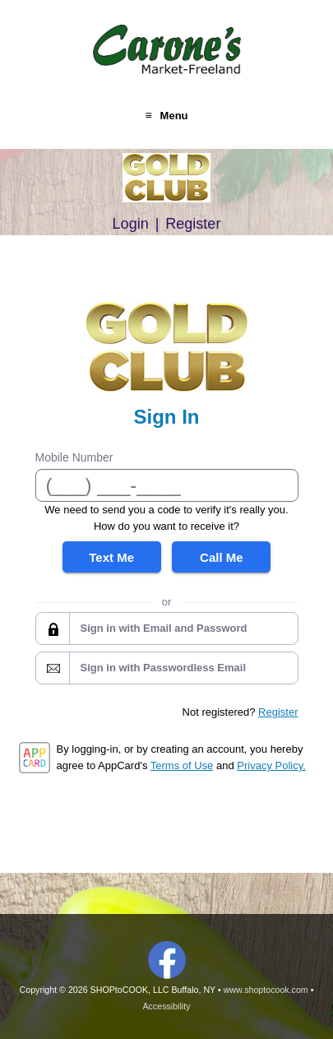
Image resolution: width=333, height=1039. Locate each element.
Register (192, 224)
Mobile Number (74, 457)
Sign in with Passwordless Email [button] (164, 667)
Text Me (111, 557)
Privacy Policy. (271, 765)
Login (131, 224)
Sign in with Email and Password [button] (164, 628)
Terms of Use (182, 765)
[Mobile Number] (166, 485)
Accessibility (166, 1006)
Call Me (221, 557)
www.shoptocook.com (266, 990)
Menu (174, 115)
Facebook (167, 960)
